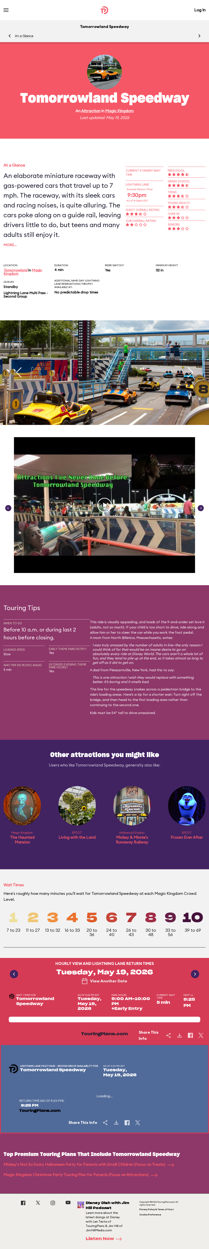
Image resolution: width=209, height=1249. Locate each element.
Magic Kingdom (119, 110)
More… (10, 245)
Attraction (90, 110)
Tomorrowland (15, 270)
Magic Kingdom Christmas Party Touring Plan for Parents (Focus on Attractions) (80, 1174)
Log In (200, 9)
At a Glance (24, 36)
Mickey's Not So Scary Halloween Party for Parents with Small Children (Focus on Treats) (88, 1164)
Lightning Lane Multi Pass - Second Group (25, 294)
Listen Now (105, 1239)
